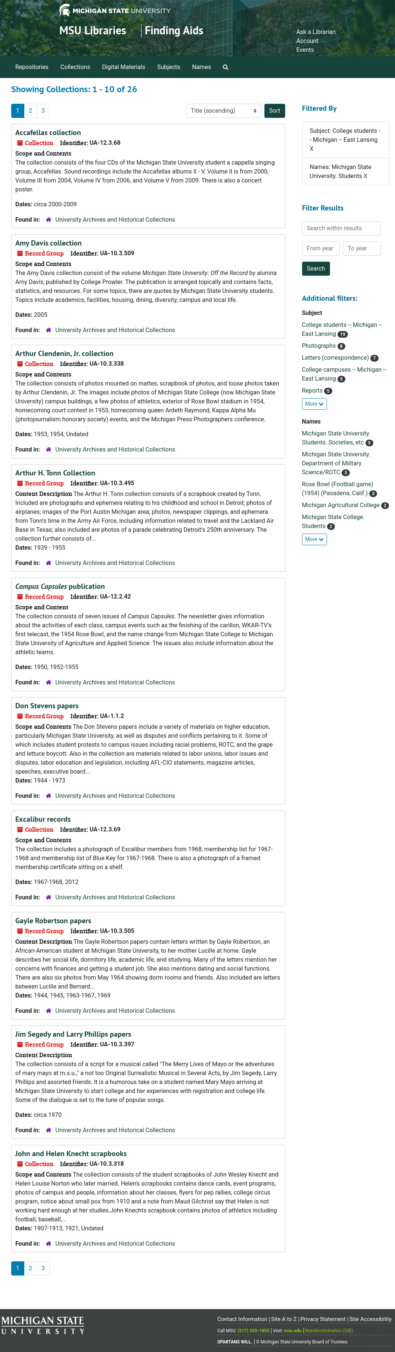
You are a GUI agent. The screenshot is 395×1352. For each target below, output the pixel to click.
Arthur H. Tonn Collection (55, 473)
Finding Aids (174, 30)
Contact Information (242, 1319)
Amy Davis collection (48, 243)
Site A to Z (284, 1319)
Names (201, 67)
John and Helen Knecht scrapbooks (71, 1153)
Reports (313, 390)
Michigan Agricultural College (341, 505)
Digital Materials (123, 67)
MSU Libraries (92, 30)
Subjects (168, 67)
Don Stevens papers (46, 706)
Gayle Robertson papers (53, 920)
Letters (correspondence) (336, 357)
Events (305, 49)
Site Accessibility (370, 1319)
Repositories (32, 67)
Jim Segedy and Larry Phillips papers (73, 1034)
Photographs (320, 345)
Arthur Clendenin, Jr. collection (64, 353)
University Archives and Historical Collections (115, 219)
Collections (75, 67)
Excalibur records (43, 819)
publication (60, 586)
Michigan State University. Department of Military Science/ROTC (336, 463)
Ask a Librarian (316, 31)
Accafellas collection (48, 132)
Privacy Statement (323, 1319)
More (314, 404)
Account (307, 40)
